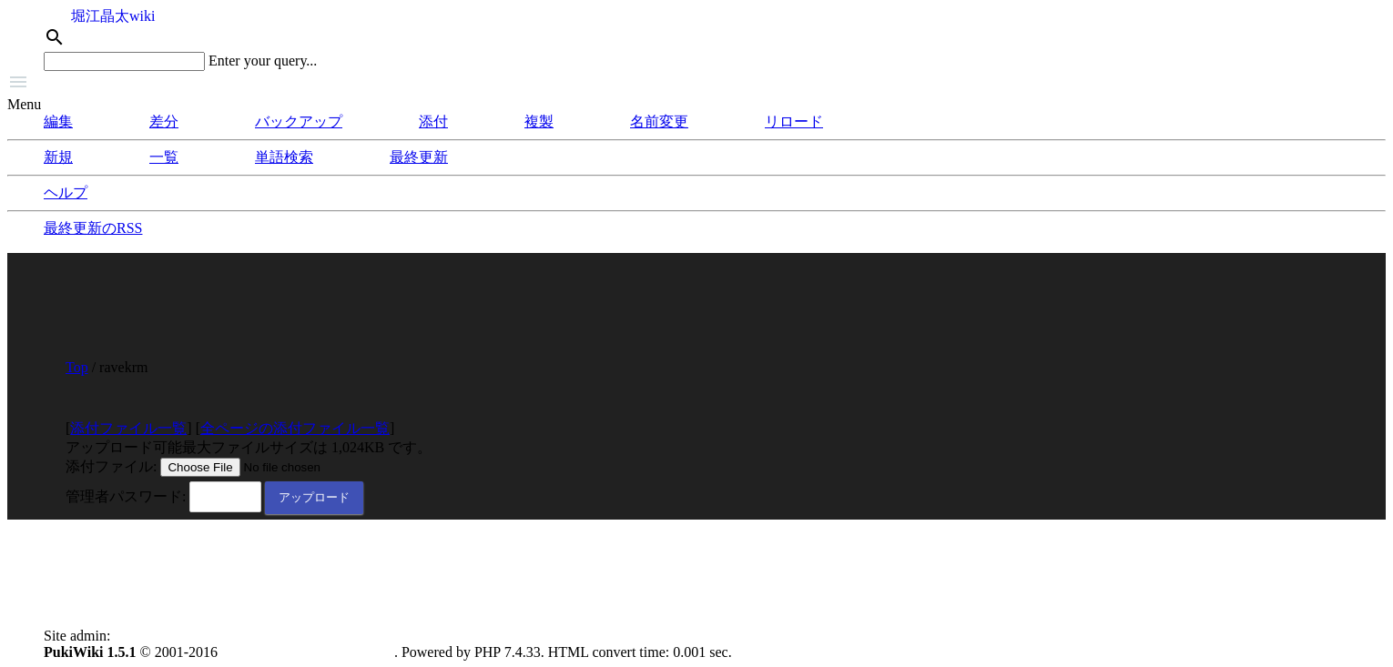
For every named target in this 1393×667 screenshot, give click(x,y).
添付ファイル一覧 (128, 428)
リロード (794, 121)
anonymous (147, 635)
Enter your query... (262, 60)
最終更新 (419, 157)
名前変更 (659, 121)
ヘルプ (65, 192)
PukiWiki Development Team (307, 652)
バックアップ (298, 121)
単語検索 (284, 157)
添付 (433, 121)
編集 (58, 121)
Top (77, 367)
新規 (58, 157)
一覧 (163, 157)
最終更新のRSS (93, 228)
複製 (539, 121)
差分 (163, 121)
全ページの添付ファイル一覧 (295, 428)
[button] (696, 83)
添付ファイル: (111, 466)
